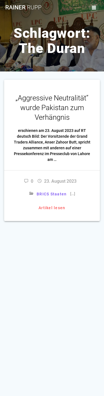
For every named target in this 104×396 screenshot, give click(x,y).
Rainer (23, 7)
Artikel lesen (52, 208)
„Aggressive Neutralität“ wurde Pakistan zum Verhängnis (52, 107)
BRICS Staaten (52, 194)
